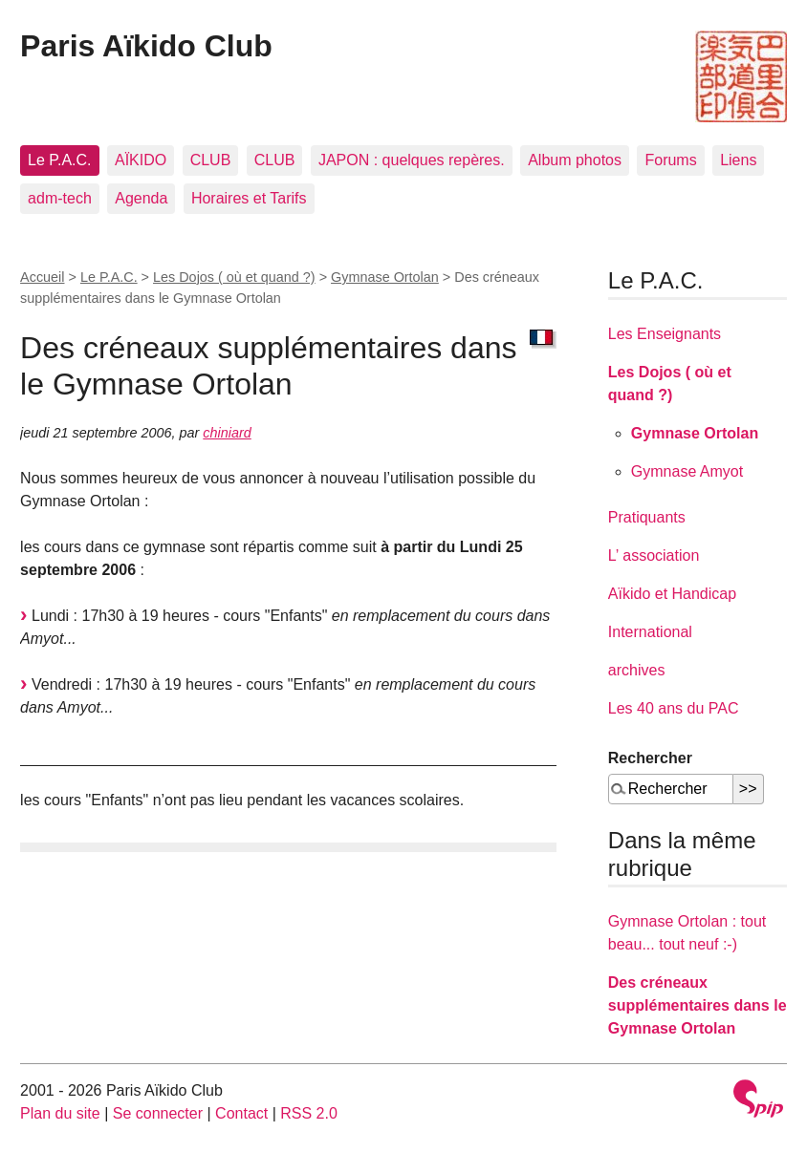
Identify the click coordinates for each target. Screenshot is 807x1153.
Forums (670, 160)
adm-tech (60, 198)
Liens (738, 160)
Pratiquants (647, 517)
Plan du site (60, 1113)
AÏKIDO (140, 160)
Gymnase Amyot (687, 471)
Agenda (141, 198)
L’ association (653, 555)
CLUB (210, 160)
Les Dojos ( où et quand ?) (234, 277)
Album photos (575, 160)
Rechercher (650, 758)
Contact (241, 1113)
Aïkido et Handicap (672, 594)
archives (636, 670)
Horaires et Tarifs (249, 198)
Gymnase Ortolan (385, 277)
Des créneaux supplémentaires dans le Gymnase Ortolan (697, 1005)
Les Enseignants (664, 334)
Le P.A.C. (59, 160)
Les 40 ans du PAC (673, 708)
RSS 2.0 (309, 1113)
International (650, 632)
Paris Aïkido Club (146, 46)
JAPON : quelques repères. (411, 160)
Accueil (42, 277)
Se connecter (158, 1113)
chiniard (227, 432)
